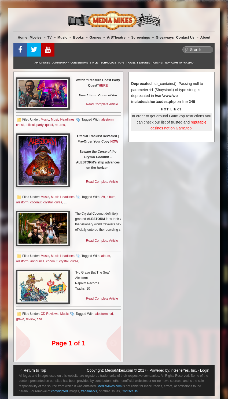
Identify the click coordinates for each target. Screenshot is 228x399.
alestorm (107, 119)
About (205, 37)
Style (94, 62)
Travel (130, 62)
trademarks (89, 391)
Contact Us (187, 37)
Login (204, 370)
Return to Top (35, 370)
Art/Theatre (118, 37)
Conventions (79, 62)
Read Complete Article (102, 104)
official (30, 125)
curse (58, 202)
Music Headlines (63, 119)
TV (51, 37)
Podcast (158, 62)
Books (80, 37)
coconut (36, 202)
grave (20, 319)
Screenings (142, 37)
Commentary (60, 62)
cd (111, 314)
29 (103, 197)
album (111, 197)
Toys (121, 62)
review (30, 319)
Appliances (42, 62)
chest (20, 125)
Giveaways (165, 37)
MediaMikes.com (119, 370)
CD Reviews (49, 314)
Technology (107, 62)
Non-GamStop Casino (179, 62)
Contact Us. (130, 391)
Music (64, 37)
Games (97, 37)
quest (49, 125)
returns (60, 125)
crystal (48, 202)
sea (39, 319)
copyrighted (59, 391)
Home (22, 37)
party (39, 125)
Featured (143, 62)
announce (37, 261)
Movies (38, 37)
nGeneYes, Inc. (184, 370)
